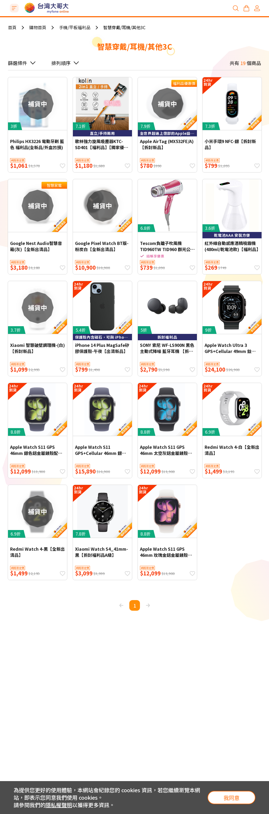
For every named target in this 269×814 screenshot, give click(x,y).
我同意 (231, 798)
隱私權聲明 (58, 805)
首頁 (12, 27)
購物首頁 (37, 27)
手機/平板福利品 (74, 27)
